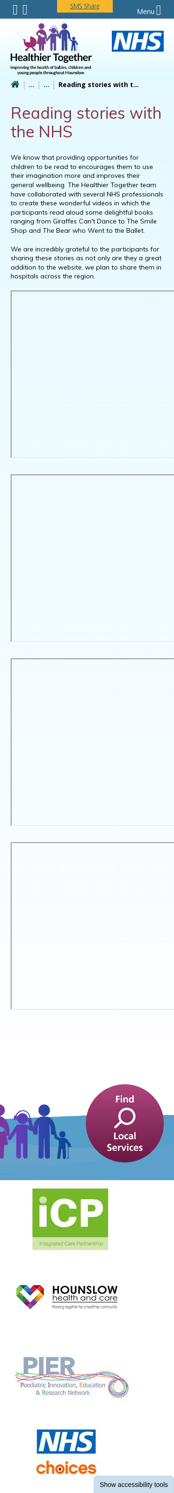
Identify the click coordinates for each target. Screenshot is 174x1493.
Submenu (15, 10)
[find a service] (125, 1122)
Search (24, 10)
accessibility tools (134, 1484)
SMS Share (85, 6)
